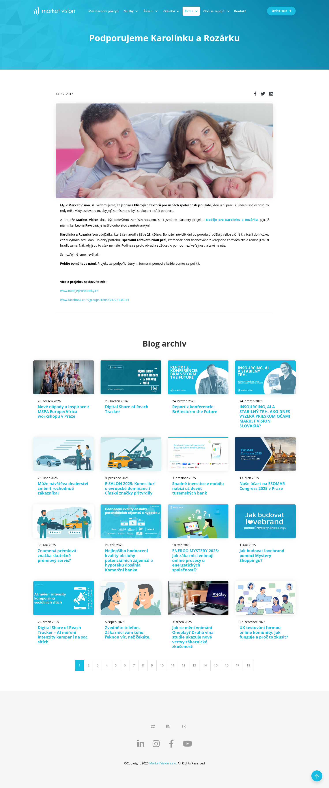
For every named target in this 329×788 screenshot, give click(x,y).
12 (183, 665)
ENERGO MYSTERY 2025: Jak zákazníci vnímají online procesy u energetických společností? (195, 560)
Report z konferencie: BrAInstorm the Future (194, 409)
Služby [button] (129, 11)
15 (216, 665)
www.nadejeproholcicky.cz (79, 291)
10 (162, 665)
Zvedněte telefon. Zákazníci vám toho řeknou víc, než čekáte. (127, 632)
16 (226, 665)
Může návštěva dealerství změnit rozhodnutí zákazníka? (63, 488)
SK (183, 726)
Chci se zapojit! (214, 11)
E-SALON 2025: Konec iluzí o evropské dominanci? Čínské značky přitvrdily (130, 488)
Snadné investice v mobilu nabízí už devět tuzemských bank (198, 488)
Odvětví (169, 11)
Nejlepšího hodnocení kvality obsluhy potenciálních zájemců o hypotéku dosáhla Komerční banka (129, 560)
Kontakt (240, 11)
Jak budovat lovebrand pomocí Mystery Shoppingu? (261, 555)
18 (248, 665)
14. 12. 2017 (64, 94)
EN (168, 726)
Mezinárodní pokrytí (103, 11)
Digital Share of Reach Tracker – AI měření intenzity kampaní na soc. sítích (63, 634)
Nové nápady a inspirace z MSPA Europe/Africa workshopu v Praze (63, 411)
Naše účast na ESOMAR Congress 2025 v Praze (262, 486)
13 (194, 665)
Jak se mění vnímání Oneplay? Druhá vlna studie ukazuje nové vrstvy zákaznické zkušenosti (192, 637)
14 (205, 665)
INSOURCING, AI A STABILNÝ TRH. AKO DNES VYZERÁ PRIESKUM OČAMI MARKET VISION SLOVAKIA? (264, 416)
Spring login (281, 11)
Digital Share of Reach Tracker (126, 409)
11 (172, 665)
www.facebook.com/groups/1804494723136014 (94, 300)
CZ (153, 726)
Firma (189, 11)
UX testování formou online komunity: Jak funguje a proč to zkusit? (263, 632)
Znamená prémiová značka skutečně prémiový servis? (57, 555)
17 (237, 665)
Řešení (148, 11)
